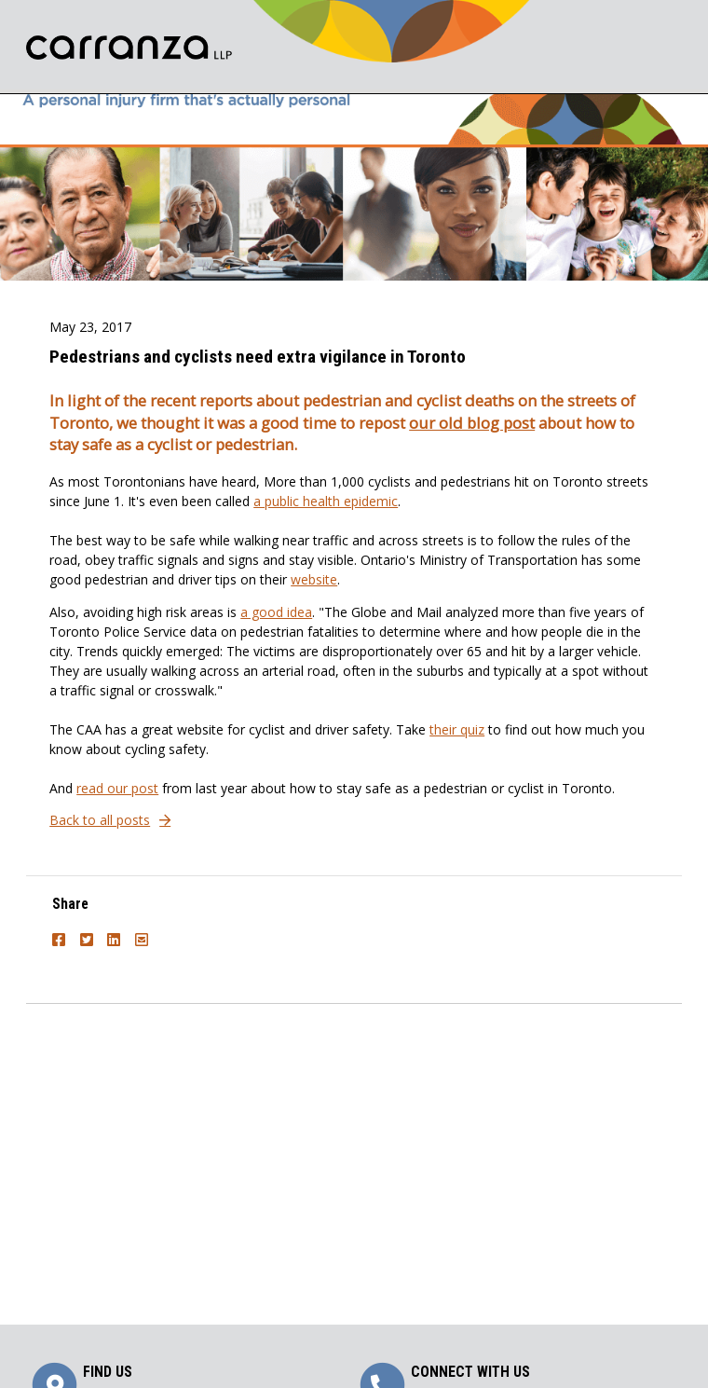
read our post (117, 788)
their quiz (456, 729)
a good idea (276, 612)
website (314, 579)
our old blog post (472, 422)
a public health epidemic (325, 501)
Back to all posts (99, 820)
